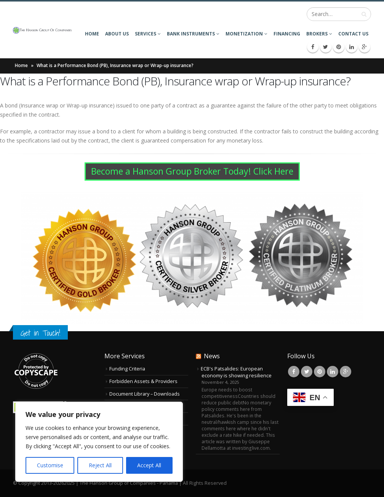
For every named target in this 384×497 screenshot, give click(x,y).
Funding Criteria (127, 369)
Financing (287, 33)
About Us (117, 33)
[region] (99, 442)
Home (92, 33)
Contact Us (353, 33)
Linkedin (332, 371)
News (212, 356)
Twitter (306, 371)
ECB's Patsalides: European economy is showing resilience (236, 372)
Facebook (293, 371)
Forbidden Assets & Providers (143, 381)
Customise (50, 465)
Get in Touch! (40, 333)
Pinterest (319, 371)
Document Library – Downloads (144, 394)
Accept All (149, 465)
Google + (345, 371)
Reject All (100, 465)
